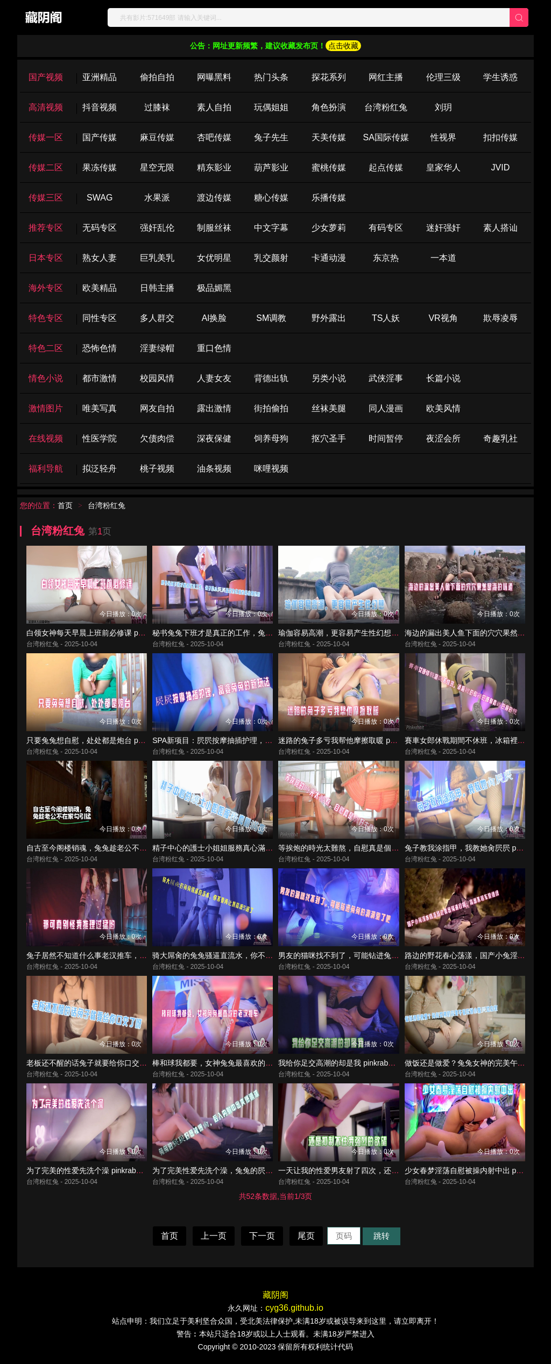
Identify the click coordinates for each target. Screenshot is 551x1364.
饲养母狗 (271, 438)
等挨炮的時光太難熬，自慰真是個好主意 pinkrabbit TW (370, 848)
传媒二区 (46, 167)
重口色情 (214, 348)
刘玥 (443, 107)
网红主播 (386, 77)
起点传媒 (386, 167)
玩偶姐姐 (271, 107)
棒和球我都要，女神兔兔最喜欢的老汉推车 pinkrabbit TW (248, 1063)
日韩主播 (157, 287)
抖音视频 (99, 107)
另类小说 (329, 378)
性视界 (443, 137)
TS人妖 (386, 318)
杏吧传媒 (214, 137)
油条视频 (214, 468)
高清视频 (46, 107)
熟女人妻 (99, 257)
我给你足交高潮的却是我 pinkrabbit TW (343, 1063)
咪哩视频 (271, 468)
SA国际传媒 (385, 137)
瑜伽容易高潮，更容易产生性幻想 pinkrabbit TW (359, 633)
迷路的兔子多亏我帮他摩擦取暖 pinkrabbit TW (355, 740)
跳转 (381, 1235)
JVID (500, 167)
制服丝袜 (214, 227)
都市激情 (99, 378)
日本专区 (46, 257)
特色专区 (46, 318)
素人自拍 (214, 107)
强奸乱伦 (157, 227)
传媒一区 (46, 137)
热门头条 (271, 77)
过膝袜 (157, 107)
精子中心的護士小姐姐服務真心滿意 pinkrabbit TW (236, 848)
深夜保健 (214, 438)
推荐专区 (46, 227)
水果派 (157, 197)
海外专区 (46, 287)
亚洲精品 (99, 77)
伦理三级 (443, 77)
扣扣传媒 (500, 137)
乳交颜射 (271, 257)
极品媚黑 (214, 287)
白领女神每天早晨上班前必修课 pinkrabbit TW (103, 633)
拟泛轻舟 (99, 468)
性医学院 (99, 438)
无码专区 (99, 227)
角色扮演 (329, 107)
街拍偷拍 (271, 408)
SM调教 (271, 318)
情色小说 (46, 378)
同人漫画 (386, 408)
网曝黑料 (214, 77)
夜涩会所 (443, 438)
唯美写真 (99, 408)
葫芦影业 (271, 167)
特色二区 (46, 348)
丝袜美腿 (329, 408)
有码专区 (386, 227)
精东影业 (214, 167)
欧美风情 (443, 408)
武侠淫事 (386, 378)
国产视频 (46, 77)
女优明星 (214, 257)
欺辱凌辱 (500, 318)
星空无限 (157, 167)
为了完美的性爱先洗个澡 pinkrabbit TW (92, 1170)
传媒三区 (46, 197)
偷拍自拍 (157, 77)
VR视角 (442, 318)
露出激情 (214, 408)
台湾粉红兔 (385, 107)
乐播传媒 (329, 197)
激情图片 (46, 408)
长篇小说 (443, 378)
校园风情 (157, 378)
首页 (65, 505)
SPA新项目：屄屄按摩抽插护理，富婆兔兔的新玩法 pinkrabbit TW (262, 740)
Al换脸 (214, 318)
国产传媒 (99, 137)
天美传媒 (329, 137)
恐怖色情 (99, 348)
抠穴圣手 (329, 438)
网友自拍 (157, 408)
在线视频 (46, 438)
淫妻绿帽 (157, 348)
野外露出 (329, 318)
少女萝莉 (329, 227)
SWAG (99, 197)
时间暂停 (386, 438)
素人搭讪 (500, 227)
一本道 (443, 257)
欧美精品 (99, 287)
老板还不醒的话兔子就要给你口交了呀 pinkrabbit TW (114, 1063)
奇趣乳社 (500, 438)
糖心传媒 (271, 197)
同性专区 (99, 318)
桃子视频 (157, 468)
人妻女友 (214, 378)
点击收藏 (343, 45)
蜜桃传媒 (329, 167)
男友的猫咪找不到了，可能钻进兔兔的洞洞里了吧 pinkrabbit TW (385, 955)
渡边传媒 (214, 197)
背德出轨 (271, 378)
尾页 (306, 1235)
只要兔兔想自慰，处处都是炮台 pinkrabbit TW (103, 740)
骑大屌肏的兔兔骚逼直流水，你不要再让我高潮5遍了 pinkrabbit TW (265, 955)
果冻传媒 (99, 167)
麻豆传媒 (157, 137)
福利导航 (46, 468)
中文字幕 (271, 227)
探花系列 (329, 77)
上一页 (214, 1235)
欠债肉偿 (157, 438)
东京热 (386, 257)
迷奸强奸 (443, 227)
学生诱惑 (500, 77)
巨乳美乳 (157, 257)
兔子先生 (271, 137)
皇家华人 (443, 167)
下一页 (262, 1235)
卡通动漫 (329, 257)
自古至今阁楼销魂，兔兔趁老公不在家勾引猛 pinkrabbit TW (125, 848)
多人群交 (157, 318)
